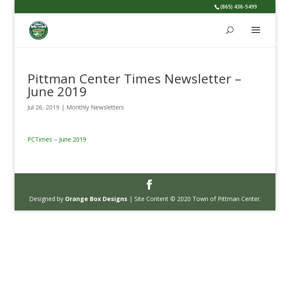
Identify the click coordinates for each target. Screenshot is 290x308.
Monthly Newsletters (95, 107)
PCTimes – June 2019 (56, 139)
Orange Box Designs (96, 199)
